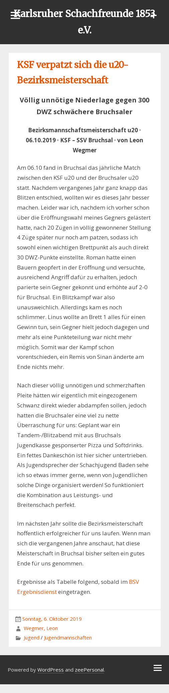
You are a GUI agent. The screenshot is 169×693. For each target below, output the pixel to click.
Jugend (31, 637)
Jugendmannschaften (68, 637)
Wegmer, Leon (41, 628)
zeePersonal (89, 669)
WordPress (50, 669)
